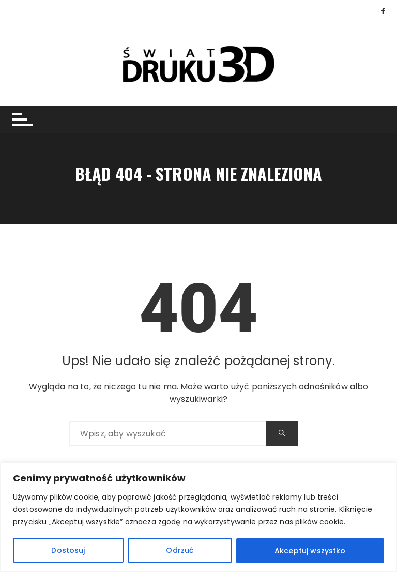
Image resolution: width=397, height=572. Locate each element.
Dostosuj (68, 551)
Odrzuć (179, 551)
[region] (198, 517)
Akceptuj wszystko (310, 551)
